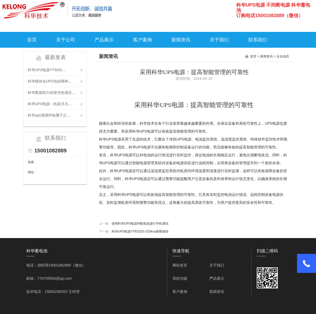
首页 (32, 39)
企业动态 (282, 56)
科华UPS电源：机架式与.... (50, 104)
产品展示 (104, 39)
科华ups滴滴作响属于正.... (49, 115)
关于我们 (219, 39)
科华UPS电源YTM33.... (47, 70)
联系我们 (257, 39)
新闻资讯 (180, 39)
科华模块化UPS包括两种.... (50, 81)
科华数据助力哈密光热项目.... (52, 92)
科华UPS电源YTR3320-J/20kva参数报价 (140, 231)
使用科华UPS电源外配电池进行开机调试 (140, 223)
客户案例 (142, 39)
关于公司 (65, 39)
